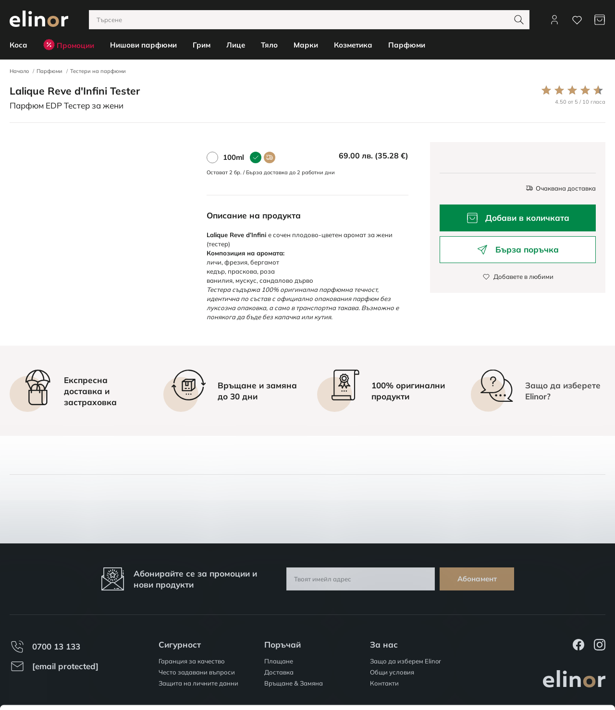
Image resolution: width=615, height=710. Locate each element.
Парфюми (49, 71)
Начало (19, 71)
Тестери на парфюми (98, 71)
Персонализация (535, 661)
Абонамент (477, 578)
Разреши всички (534, 633)
